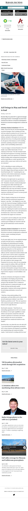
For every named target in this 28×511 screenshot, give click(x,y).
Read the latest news (6, 39)
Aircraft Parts (5, 62)
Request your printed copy (7, 98)
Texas (3, 70)
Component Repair (6, 65)
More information (6, 448)
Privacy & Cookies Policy (18, 491)
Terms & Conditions (8, 491)
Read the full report (7, 370)
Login (17, 11)
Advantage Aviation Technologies (9, 59)
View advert (7, 30)
